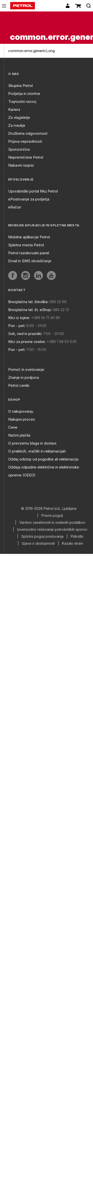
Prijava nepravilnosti (25, 141)
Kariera (14, 109)
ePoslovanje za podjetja (28, 199)
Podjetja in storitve (24, 93)
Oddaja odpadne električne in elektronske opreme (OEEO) (43, 471)
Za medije (16, 125)
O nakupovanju (20, 411)
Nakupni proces (21, 419)
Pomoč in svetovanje (26, 369)
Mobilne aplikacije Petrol (29, 237)
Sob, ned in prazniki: (25, 333)
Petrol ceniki (18, 385)
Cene (12, 427)
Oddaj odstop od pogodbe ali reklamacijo (43, 459)
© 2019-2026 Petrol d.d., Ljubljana (48, 508)
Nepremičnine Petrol (25, 157)
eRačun (14, 207)
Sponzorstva (19, 149)
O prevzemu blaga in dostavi (32, 443)
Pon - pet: (16, 325)
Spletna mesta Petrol (26, 245)
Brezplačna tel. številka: (28, 301)
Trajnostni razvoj (22, 101)
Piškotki (77, 536)
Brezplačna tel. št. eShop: (30, 309)
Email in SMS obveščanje (29, 261)
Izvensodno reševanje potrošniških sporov (52, 529)
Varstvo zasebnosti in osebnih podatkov (52, 522)
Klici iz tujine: (19, 317)
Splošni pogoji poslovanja (42, 536)
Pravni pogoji (52, 515)
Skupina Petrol (20, 85)
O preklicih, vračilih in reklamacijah (37, 451)
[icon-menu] (4, 6)
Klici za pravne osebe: (27, 341)
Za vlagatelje (19, 117)
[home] (22, 5)
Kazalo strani (72, 543)
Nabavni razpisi (21, 165)
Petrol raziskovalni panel (28, 253)
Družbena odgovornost (27, 133)
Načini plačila (19, 435)
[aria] (12, 275)
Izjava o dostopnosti (38, 543)
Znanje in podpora (23, 377)
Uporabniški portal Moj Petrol (33, 191)
